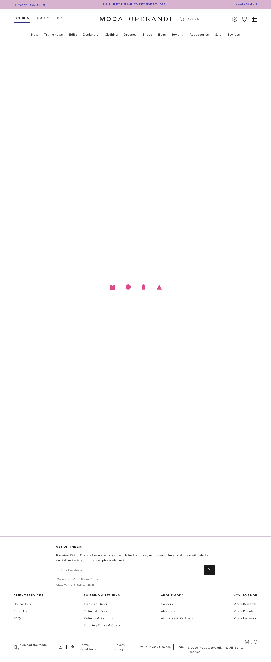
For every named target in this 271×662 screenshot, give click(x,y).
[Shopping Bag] (254, 19)
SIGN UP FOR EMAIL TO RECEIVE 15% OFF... (135, 4)
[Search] (202, 19)
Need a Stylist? (246, 4)
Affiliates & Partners (177, 618)
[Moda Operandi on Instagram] (60, 647)
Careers (167, 604)
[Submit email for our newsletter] (209, 570)
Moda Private (243, 611)
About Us (168, 611)
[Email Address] (130, 570)
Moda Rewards (245, 604)
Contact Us (22, 604)
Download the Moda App (30, 647)
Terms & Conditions (88, 647)
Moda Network (244, 618)
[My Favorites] (244, 19)
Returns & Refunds (98, 618)
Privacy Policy (119, 647)
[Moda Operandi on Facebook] (66, 647)
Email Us (20, 611)
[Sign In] (235, 19)
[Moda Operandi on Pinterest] (72, 647)
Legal (180, 647)
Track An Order (96, 604)
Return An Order (96, 611)
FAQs (18, 618)
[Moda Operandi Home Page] (135, 19)
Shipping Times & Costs (102, 625)
